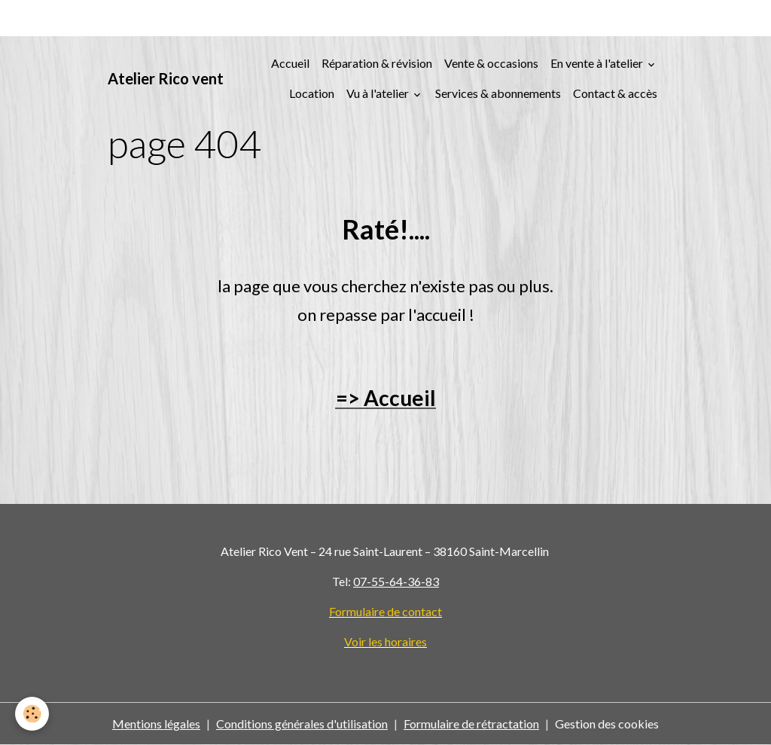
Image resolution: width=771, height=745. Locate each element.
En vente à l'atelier (597, 63)
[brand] (166, 78)
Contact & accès (615, 93)
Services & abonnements (498, 93)
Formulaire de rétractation (471, 723)
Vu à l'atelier (378, 93)
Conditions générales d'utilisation (302, 723)
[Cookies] (32, 714)
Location (311, 93)
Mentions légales (156, 723)
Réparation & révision (377, 63)
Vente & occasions (491, 63)
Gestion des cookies (607, 723)
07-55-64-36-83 (396, 581)
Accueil (290, 63)
